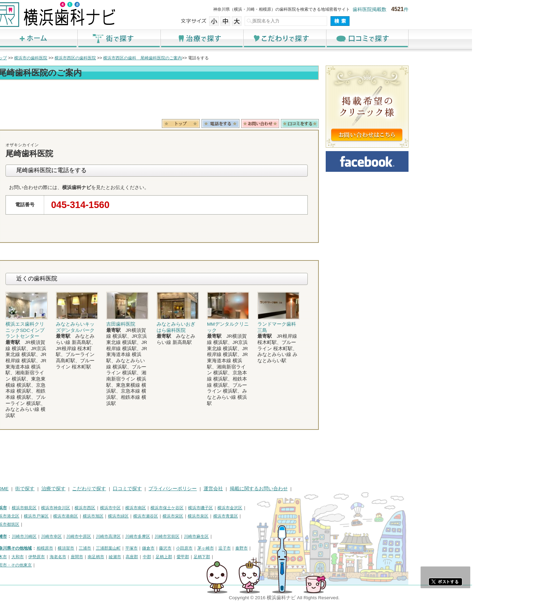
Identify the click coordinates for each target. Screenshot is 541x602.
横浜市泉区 (267, 516)
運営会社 (282, 488)
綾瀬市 (184, 556)
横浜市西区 (154, 507)
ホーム (104, 38)
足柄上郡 (233, 556)
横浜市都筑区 (75, 524)
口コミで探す (436, 38)
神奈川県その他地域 (82, 548)
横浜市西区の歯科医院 (144, 58)
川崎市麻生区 (265, 536)
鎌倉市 (217, 548)
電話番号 (289, 123)
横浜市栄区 (242, 516)
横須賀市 (135, 548)
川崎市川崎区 (93, 536)
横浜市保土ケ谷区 (236, 507)
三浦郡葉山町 (177, 548)
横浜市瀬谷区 (214, 516)
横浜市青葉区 (294, 516)
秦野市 (310, 548)
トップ (69, 58)
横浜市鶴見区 (93, 507)
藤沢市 (234, 548)
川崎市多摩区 (206, 536)
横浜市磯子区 (269, 507)
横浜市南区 (204, 507)
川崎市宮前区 (236, 536)
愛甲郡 (252, 556)
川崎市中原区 (147, 536)
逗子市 (293, 548)
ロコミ (369, 123)
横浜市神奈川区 (124, 507)
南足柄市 (165, 556)
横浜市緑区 (187, 516)
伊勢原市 (105, 556)
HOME (70, 488)
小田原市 (253, 548)
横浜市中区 (179, 507)
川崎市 (69, 536)
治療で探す (270, 38)
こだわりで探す (353, 38)
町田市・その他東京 (82, 565)
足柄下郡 (271, 556)
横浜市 (69, 507)
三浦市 (154, 548)
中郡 (216, 556)
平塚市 (200, 548)
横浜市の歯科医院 (99, 58)
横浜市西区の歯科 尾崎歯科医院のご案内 (211, 58)
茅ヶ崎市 (274, 548)
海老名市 (127, 556)
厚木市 (69, 556)
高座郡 (201, 556)
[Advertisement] (225, 100)
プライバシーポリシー (241, 488)
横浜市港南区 (134, 516)
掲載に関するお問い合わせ (328, 488)
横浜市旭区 (162, 516)
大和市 (86, 556)
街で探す (187, 38)
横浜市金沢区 (298, 507)
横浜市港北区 (75, 516)
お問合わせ (329, 123)
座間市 (146, 556)
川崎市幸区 (120, 536)
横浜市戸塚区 (105, 516)
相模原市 (114, 548)
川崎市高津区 (177, 536)
